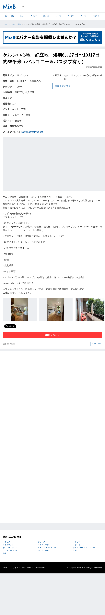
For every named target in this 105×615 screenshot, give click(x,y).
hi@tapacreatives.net (32, 132)
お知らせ (96, 16)
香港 (4, 553)
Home (5, 24)
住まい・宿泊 (9, 16)
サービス (71, 16)
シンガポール (43, 550)
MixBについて (8, 568)
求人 (21, 16)
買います (46, 16)
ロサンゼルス (78, 545)
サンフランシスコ (10, 548)
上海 (74, 550)
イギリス (6, 542)
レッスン (59, 16)
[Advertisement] (27, 163)
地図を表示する (63, 86)
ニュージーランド (10, 550)
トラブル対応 (20, 568)
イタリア (76, 542)
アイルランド (8, 545)
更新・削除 (96, 343)
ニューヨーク (43, 545)
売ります (34, 16)
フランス (41, 542)
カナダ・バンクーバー (47, 548)
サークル (83, 16)
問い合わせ (52, 335)
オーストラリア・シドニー (84, 548)
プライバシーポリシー (35, 568)
